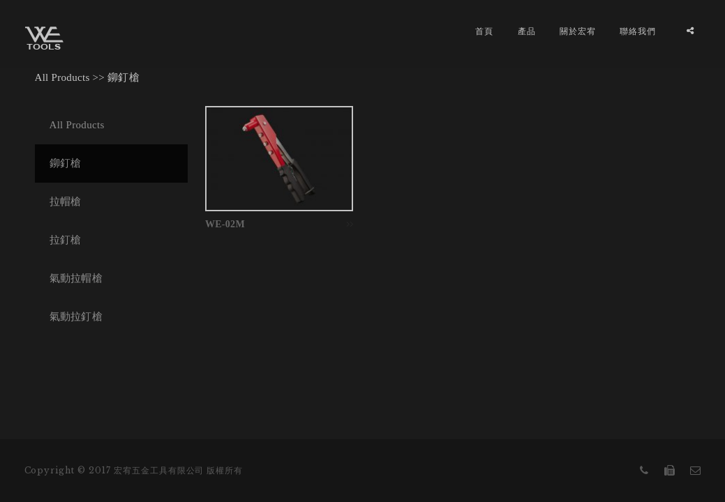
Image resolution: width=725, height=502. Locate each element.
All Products (62, 77)
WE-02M (225, 224)
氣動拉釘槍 (76, 316)
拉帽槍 (66, 201)
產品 (527, 31)
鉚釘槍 (123, 77)
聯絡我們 (638, 31)
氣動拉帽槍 (76, 278)
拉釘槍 (66, 239)
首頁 (484, 31)
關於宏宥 (578, 31)
